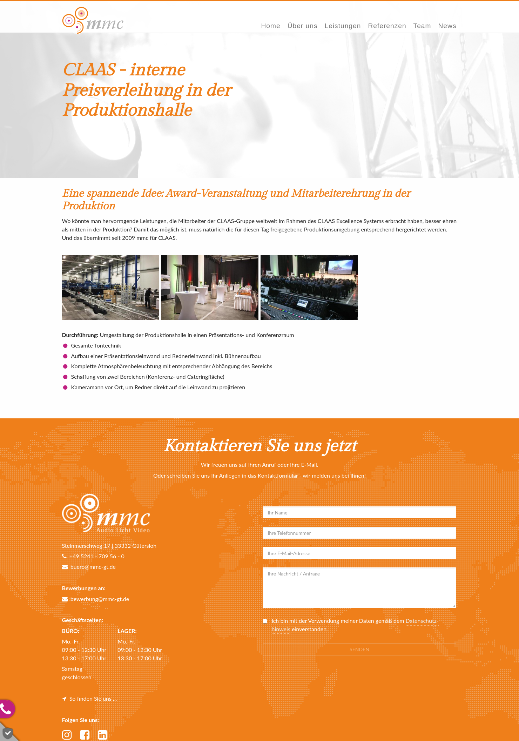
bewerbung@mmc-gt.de (95, 598)
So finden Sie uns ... (89, 698)
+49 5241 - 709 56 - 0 (93, 556)
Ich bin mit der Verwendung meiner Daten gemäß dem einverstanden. (355, 625)
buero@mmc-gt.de (89, 566)
